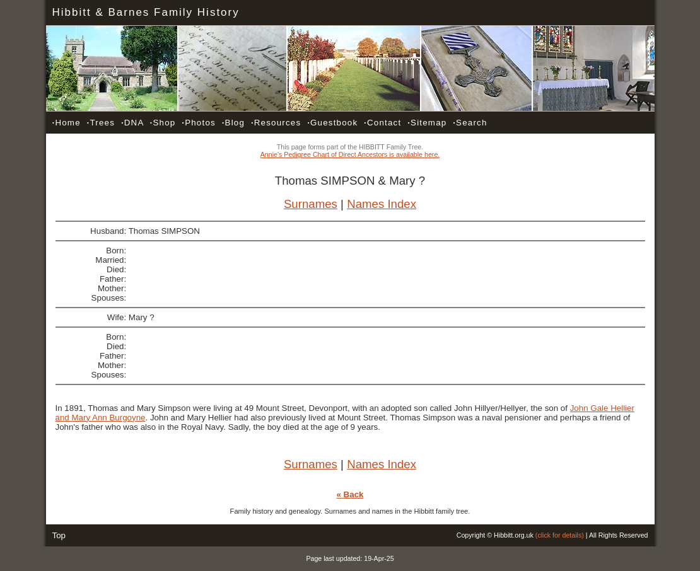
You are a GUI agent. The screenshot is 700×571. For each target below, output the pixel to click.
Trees (101, 122)
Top (59, 535)
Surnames (310, 204)
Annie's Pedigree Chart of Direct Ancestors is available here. (350, 154)
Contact (382, 122)
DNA (132, 122)
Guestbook (332, 122)
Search (470, 122)
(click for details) (559, 535)
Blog (233, 122)
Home (66, 122)
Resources (276, 122)
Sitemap (426, 122)
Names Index (381, 204)
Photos (199, 122)
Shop (163, 122)
